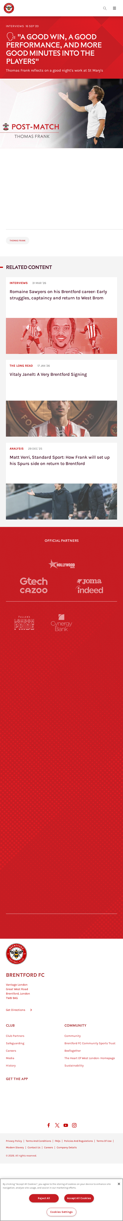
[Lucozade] (98, 878)
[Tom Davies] (98, 846)
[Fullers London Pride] (24, 622)
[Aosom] (98, 686)
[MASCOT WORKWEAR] (98, 750)
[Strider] (61, 686)
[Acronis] (98, 718)
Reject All (44, 1198)
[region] (61, 1200)
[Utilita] (24, 782)
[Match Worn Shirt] (61, 814)
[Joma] (89, 581)
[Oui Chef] (98, 814)
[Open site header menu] (114, 8)
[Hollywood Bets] (61, 564)
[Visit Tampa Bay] (61, 750)
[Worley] (61, 718)
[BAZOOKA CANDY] (24, 654)
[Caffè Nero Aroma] (61, 909)
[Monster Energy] (61, 654)
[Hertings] (98, 654)
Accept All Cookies (79, 1198)
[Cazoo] (33, 590)
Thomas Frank (18, 240)
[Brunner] (24, 814)
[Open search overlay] (105, 8)
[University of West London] (24, 750)
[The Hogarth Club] (24, 878)
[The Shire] (61, 846)
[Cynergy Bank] (61, 622)
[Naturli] (61, 782)
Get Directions (15, 1027)
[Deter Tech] (24, 686)
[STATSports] (24, 718)
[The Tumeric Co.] (61, 878)
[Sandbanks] (24, 846)
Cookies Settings (61, 1212)
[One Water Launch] (98, 782)
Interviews (15, 26)
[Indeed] (89, 589)
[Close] (119, 1184)
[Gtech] (33, 581)
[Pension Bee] (98, 622)
